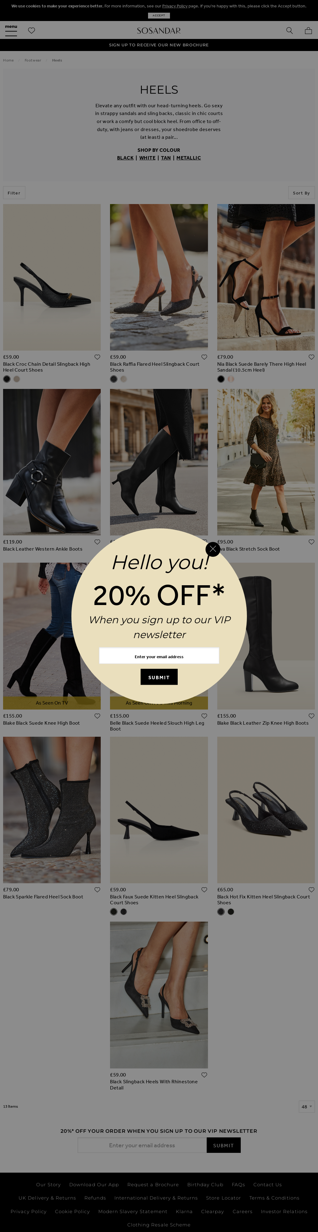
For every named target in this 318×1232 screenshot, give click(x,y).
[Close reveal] (213, 549)
